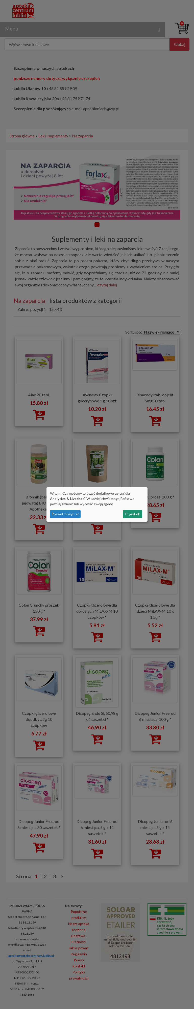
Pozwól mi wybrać (65, 514)
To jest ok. (132, 514)
